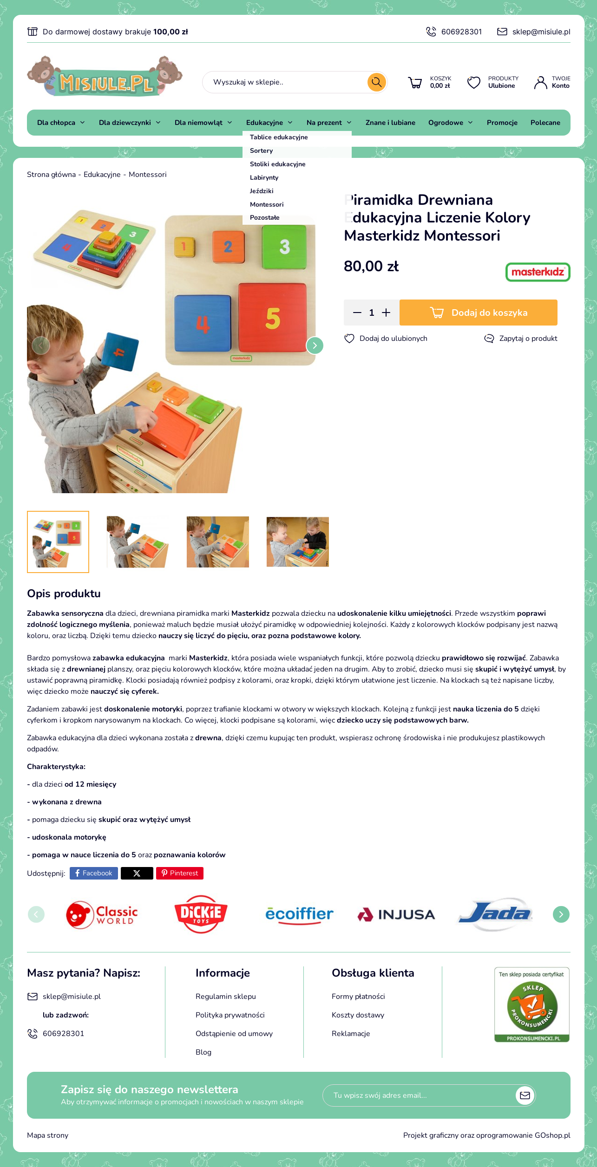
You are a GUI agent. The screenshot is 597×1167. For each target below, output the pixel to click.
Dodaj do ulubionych (385, 338)
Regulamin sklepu (226, 996)
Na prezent (324, 122)
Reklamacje (351, 1034)
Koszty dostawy (358, 1015)
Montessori (148, 175)
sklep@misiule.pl (534, 31)
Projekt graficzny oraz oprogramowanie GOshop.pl (487, 1135)
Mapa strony (47, 1135)
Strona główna (51, 175)
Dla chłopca (56, 122)
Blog (203, 1052)
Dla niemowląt (199, 122)
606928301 (454, 31)
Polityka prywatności (230, 1015)
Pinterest (184, 873)
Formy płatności (358, 996)
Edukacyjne (264, 122)
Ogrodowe (445, 122)
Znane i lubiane (390, 122)
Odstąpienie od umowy (234, 1034)
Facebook (97, 873)
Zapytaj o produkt (521, 338)
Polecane (545, 122)
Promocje (502, 122)
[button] (354, 313)
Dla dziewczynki (125, 122)
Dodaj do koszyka (490, 312)
